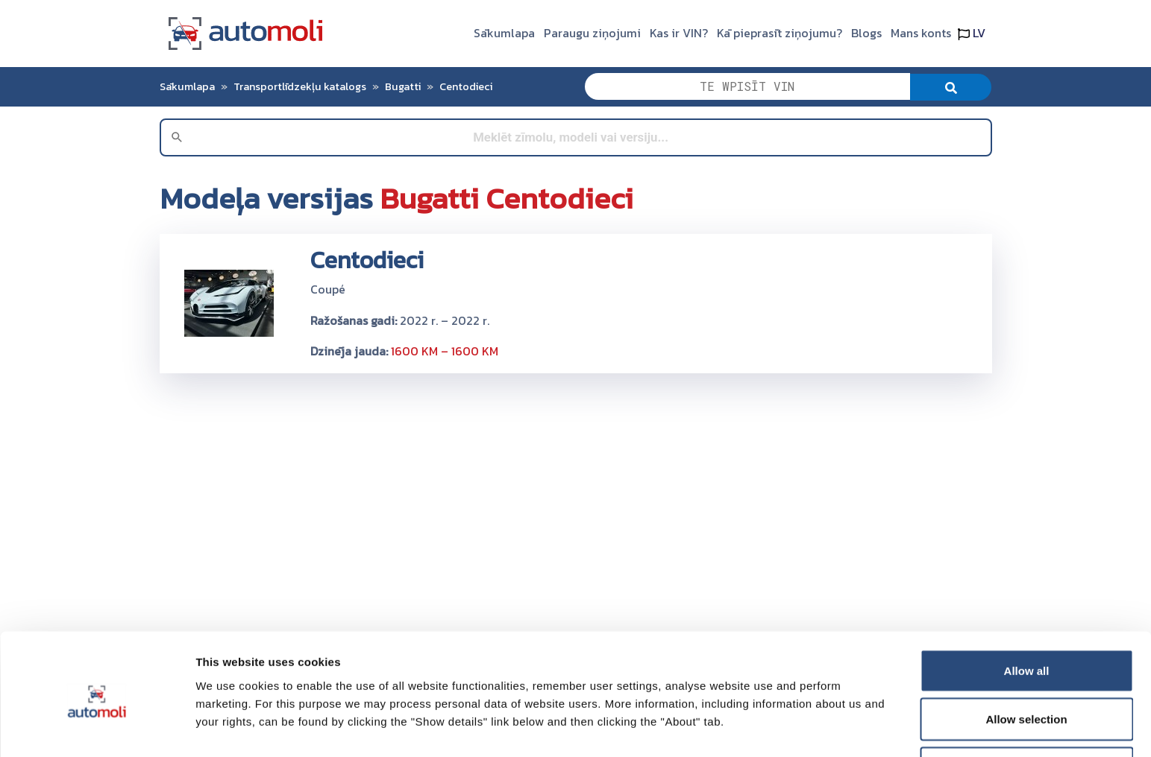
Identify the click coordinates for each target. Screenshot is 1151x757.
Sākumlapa (504, 33)
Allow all (1027, 619)
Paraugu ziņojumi (592, 33)
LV (971, 33)
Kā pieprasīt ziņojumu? (779, 33)
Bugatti (403, 86)
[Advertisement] (576, 489)
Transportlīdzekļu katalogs (299, 86)
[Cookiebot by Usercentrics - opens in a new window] (96, 728)
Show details (783, 718)
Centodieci (465, 86)
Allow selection (1026, 668)
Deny (1027, 717)
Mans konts (921, 33)
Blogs (866, 33)
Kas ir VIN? (679, 33)
